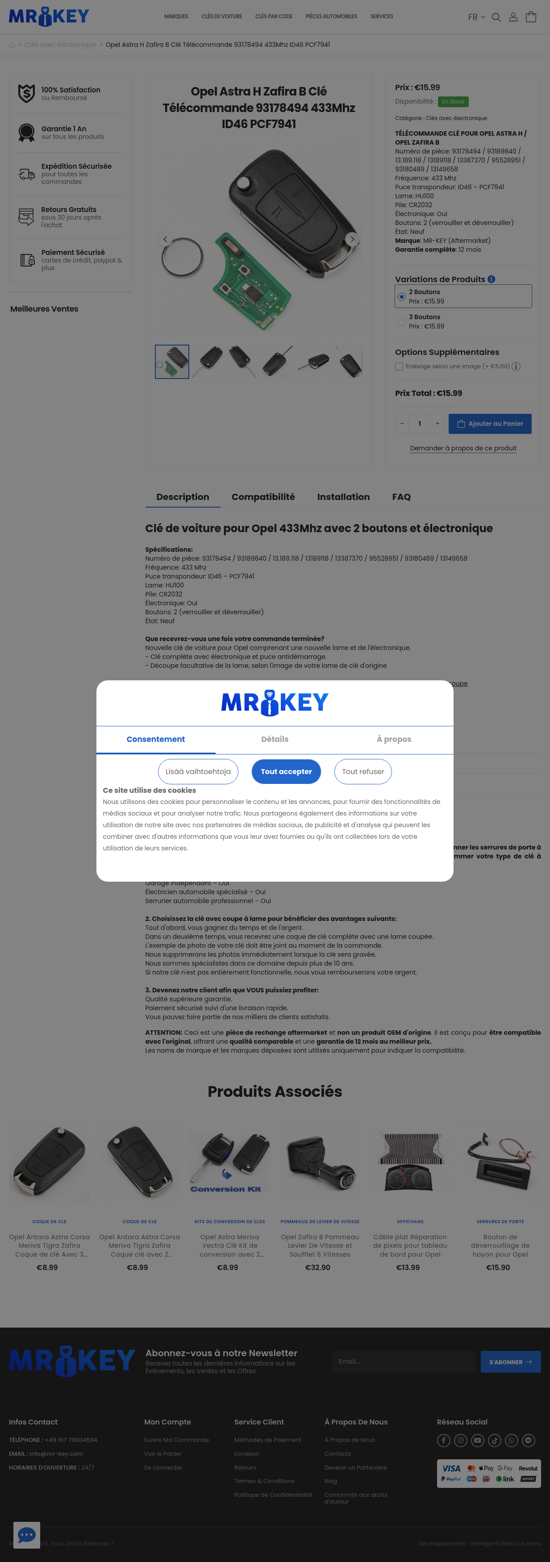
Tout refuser (363, 771)
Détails (275, 739)
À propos (394, 739)
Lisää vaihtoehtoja (198, 771)
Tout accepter (286, 771)
